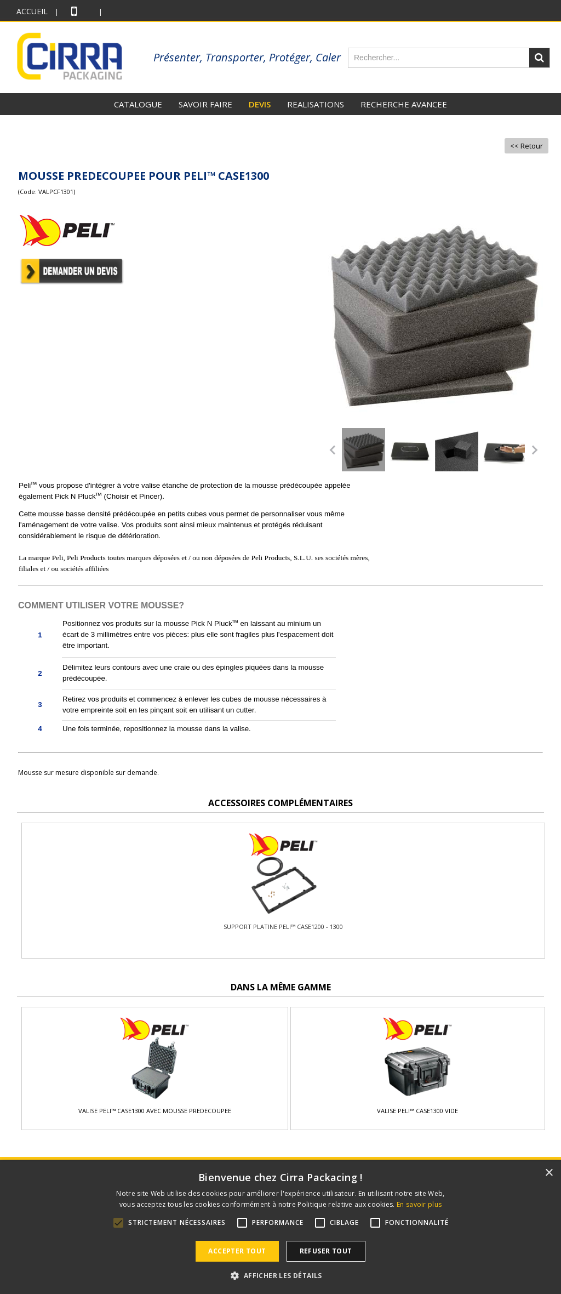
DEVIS (260, 104)
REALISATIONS (315, 104)
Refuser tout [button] (326, 1251)
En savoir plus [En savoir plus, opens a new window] (419, 1204)
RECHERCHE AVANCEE (403, 104)
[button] (280, 1275)
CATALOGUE (138, 104)
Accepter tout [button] (237, 1251)
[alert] (280, 1227)
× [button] (549, 1173)
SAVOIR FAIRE (205, 104)
